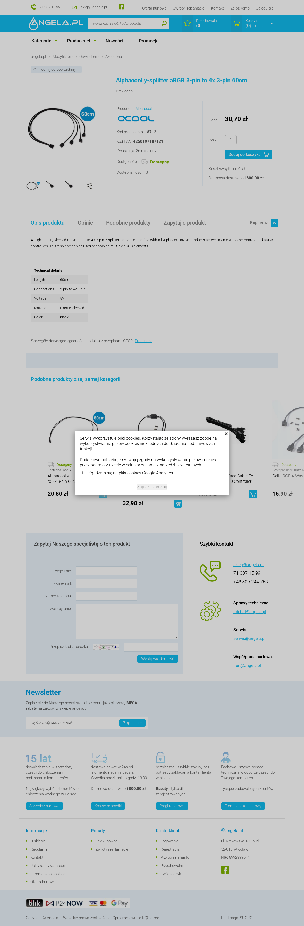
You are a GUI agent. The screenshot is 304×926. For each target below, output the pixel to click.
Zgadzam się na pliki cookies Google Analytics (130, 472)
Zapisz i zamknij (152, 486)
